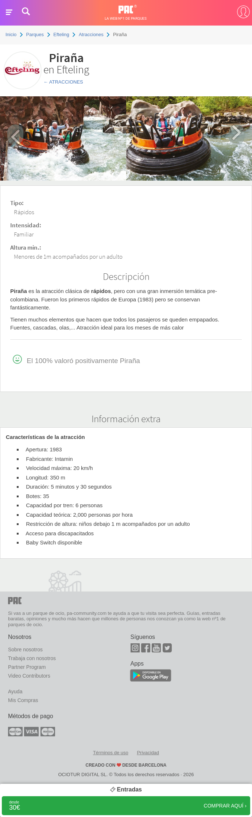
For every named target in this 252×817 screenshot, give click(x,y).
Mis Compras (23, 700)
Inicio (10, 34)
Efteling (61, 34)
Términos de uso (110, 752)
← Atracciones (63, 82)
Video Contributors (29, 676)
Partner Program (27, 667)
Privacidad (148, 752)
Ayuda (15, 691)
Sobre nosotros (25, 649)
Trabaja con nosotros (32, 658)
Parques (35, 34)
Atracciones (91, 34)
